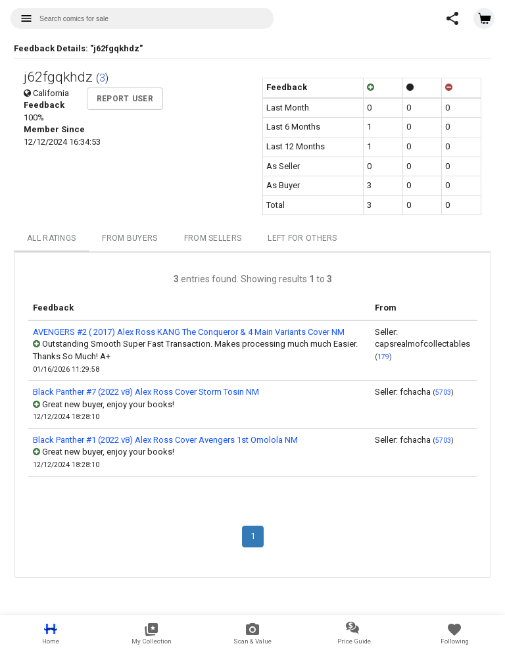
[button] (452, 18)
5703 (443, 392)
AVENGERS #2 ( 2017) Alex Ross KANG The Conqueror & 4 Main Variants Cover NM (189, 332)
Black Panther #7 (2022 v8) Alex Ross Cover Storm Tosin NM (146, 392)
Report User (125, 98)
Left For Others (302, 238)
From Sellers (213, 238)
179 (383, 357)
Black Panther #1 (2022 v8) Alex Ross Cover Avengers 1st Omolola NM (165, 440)
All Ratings (51, 238)
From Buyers (129, 238)
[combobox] (142, 18)
